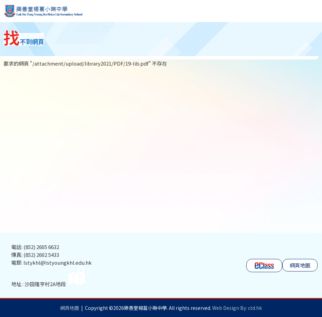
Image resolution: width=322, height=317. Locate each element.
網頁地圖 (300, 265)
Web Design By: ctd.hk (237, 307)
